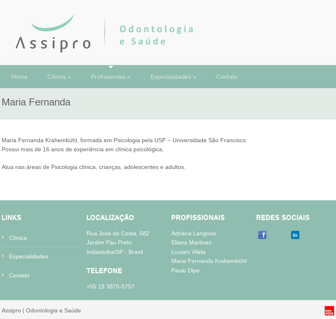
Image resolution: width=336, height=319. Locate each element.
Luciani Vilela (188, 252)
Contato (227, 76)
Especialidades (174, 76)
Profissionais (111, 76)
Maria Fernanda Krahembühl (209, 261)
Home (20, 76)
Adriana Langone (193, 233)
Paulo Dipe (185, 270)
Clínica (59, 76)
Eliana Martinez (191, 242)
